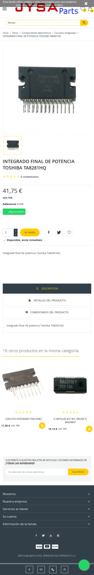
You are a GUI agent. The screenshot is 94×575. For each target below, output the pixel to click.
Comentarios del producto (49, 312)
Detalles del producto (49, 300)
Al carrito (30, 232)
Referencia (9, 204)
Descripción (49, 288)
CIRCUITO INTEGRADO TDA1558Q (23, 419)
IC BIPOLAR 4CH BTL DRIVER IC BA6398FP (70, 420)
